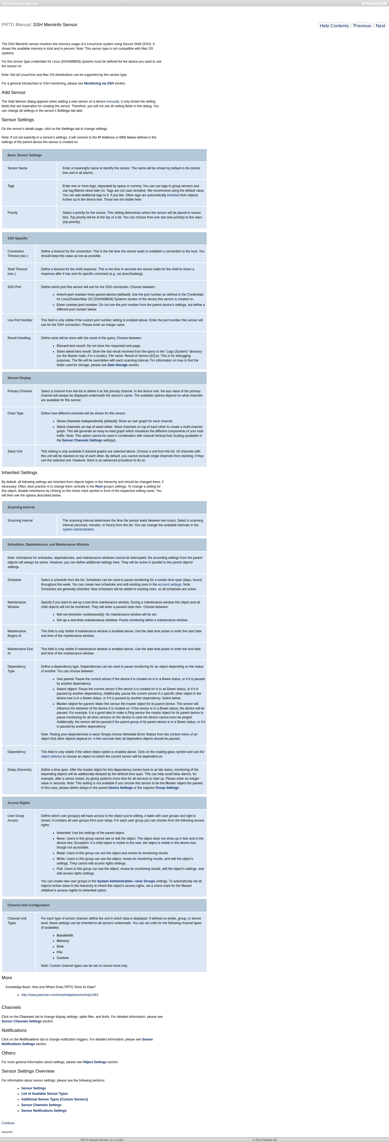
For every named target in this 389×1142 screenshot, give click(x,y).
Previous (362, 25)
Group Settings (167, 788)
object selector (51, 756)
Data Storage (118, 365)
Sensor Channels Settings (82, 440)
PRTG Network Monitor (94, 1139)
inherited (173, 195)
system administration (78, 529)
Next (380, 25)
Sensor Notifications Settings (43, 1111)
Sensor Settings (33, 1088)
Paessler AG (269, 1139)
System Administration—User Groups (126, 881)
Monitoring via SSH (99, 83)
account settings (170, 584)
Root (99, 486)
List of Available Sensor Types (44, 1094)
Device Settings (121, 788)
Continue (8, 1123)
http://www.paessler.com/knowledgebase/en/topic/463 (59, 995)
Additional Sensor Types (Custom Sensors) (54, 1099)
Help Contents (334, 25)
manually (112, 101)
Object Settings (95, 1062)
